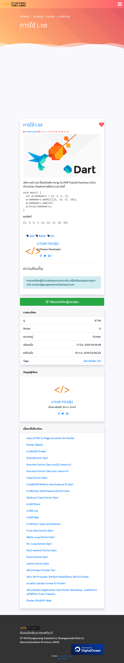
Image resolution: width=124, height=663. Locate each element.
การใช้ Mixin (33, 504)
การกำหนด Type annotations (43, 524)
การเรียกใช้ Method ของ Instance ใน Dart (49, 484)
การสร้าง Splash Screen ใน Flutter (45, 583)
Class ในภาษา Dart (36, 478)
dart (32, 236)
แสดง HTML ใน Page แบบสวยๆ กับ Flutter (50, 438)
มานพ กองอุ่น (31, 131)
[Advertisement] (62, 75)
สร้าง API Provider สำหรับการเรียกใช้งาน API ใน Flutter (57, 577)
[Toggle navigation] (120, 4)
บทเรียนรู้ (38, 16)
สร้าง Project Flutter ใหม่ (40, 570)
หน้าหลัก (24, 16)
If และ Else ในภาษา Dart (39, 530)
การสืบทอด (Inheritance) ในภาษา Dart (48, 491)
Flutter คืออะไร (34, 445)
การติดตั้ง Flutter (36, 451)
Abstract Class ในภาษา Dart (42, 497)
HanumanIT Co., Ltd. (65, 656)
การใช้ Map (32, 517)
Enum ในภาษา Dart (37, 557)
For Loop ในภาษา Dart (39, 544)
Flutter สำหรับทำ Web (38, 600)
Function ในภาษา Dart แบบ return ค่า (47, 471)
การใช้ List (32, 124)
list (52, 236)
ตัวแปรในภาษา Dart (37, 458)
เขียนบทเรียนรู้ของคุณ (62, 301)
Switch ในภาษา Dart (37, 563)
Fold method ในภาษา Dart (41, 550)
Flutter (51, 16)
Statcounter (62, 658)
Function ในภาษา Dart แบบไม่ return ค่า (48, 464)
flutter (42, 236)
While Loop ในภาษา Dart (40, 537)
